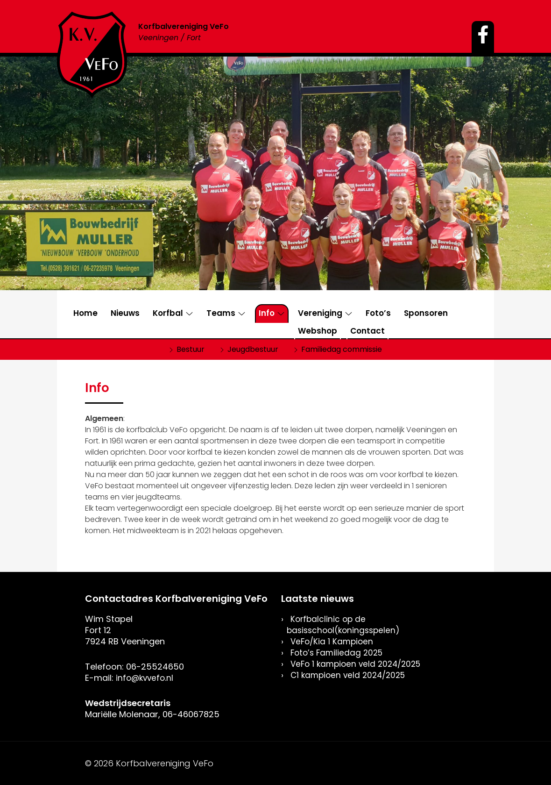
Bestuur (191, 349)
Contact (367, 330)
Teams (220, 313)
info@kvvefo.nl (146, 678)
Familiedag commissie (341, 349)
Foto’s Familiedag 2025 (338, 652)
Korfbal (168, 313)
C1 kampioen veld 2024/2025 (350, 675)
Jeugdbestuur (252, 349)
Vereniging (320, 313)
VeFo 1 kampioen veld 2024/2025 (359, 664)
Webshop (317, 330)
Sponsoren (426, 313)
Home (85, 313)
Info (267, 313)
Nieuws (125, 313)
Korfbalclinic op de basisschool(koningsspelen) (346, 624)
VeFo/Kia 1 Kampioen (333, 641)
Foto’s (378, 313)
